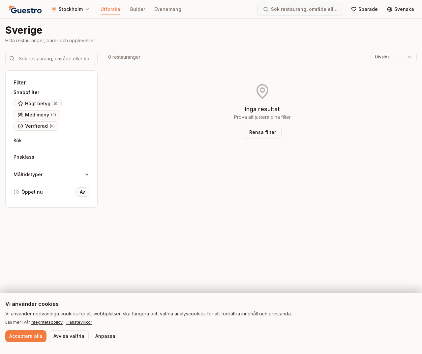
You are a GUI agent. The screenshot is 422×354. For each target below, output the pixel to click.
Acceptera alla (26, 336)
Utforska (110, 10)
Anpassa (105, 336)
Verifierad (36, 126)
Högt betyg (37, 103)
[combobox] (394, 57)
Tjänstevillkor (79, 322)
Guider (137, 9)
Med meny (37, 115)
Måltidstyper (51, 174)
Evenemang (167, 9)
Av (82, 192)
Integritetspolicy (47, 322)
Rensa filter (262, 132)
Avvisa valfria (68, 336)
